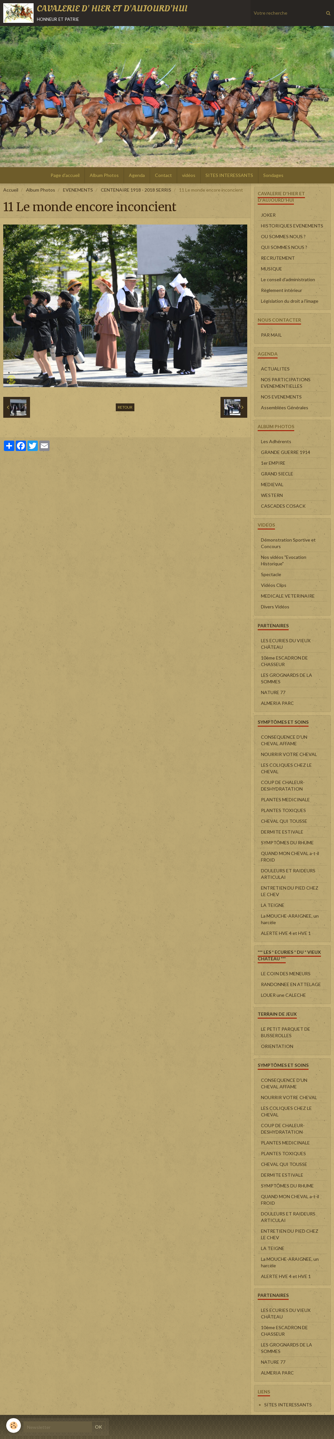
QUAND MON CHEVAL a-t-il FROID (290, 856)
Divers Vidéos (275, 606)
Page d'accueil (65, 175)
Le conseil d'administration (288, 279)
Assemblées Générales (284, 407)
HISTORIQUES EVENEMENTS (292, 225)
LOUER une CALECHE (283, 995)
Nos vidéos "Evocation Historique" (283, 560)
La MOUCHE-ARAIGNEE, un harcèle (290, 919)
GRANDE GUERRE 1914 (285, 452)
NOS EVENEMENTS (281, 397)
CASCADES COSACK (283, 506)
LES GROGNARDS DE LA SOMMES (286, 678)
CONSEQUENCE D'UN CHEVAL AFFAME (284, 740)
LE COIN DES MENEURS (286, 973)
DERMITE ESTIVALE (282, 832)
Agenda (137, 175)
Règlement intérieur (281, 290)
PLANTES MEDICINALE (285, 799)
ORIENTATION (277, 1046)
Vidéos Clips (273, 585)
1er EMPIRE (273, 463)
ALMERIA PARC (277, 703)
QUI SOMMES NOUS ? (284, 247)
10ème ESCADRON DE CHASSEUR (284, 661)
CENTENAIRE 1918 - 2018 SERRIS (136, 190)
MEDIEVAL (272, 484)
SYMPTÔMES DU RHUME (287, 842)
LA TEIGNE (272, 905)
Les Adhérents (276, 441)
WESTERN (272, 495)
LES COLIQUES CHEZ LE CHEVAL (286, 768)
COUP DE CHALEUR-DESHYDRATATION (283, 785)
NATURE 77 (273, 692)
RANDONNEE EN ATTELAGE (291, 984)
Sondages (273, 175)
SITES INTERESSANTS (229, 175)
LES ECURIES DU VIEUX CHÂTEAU (286, 644)
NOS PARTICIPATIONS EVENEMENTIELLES (286, 383)
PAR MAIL (271, 335)
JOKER (268, 215)
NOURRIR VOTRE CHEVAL (289, 754)
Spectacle (271, 574)
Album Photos (104, 175)
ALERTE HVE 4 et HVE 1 (286, 933)
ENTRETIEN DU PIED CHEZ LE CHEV (289, 891)
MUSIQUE (271, 268)
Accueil (10, 190)
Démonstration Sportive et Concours (288, 543)
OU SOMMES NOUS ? (283, 236)
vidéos (188, 175)
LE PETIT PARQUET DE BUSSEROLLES (285, 1032)
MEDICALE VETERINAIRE (288, 596)
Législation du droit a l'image (289, 301)
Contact (163, 175)
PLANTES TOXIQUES (283, 810)
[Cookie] (14, 1425)
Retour (125, 407)
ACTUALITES (275, 368)
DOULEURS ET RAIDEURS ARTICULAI (288, 874)
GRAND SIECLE (277, 473)
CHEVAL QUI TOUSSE (284, 821)
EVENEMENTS (78, 190)
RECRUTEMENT (278, 258)
